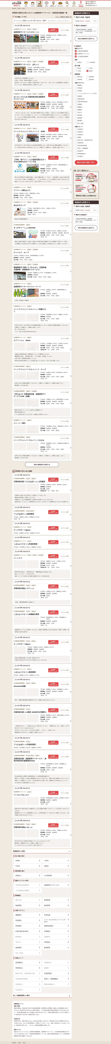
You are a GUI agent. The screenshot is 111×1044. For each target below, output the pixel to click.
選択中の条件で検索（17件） (86, 162)
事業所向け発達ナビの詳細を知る (86, 196)
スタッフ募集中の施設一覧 (63, 17)
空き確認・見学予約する (53, 30)
